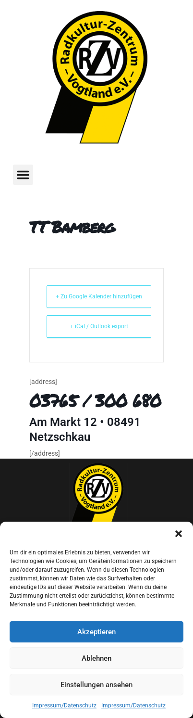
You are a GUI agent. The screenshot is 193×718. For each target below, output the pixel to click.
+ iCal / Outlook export (99, 326)
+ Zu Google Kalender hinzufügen (99, 296)
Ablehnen (96, 658)
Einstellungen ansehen (96, 684)
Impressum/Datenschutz (64, 705)
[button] (178, 533)
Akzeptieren (96, 632)
